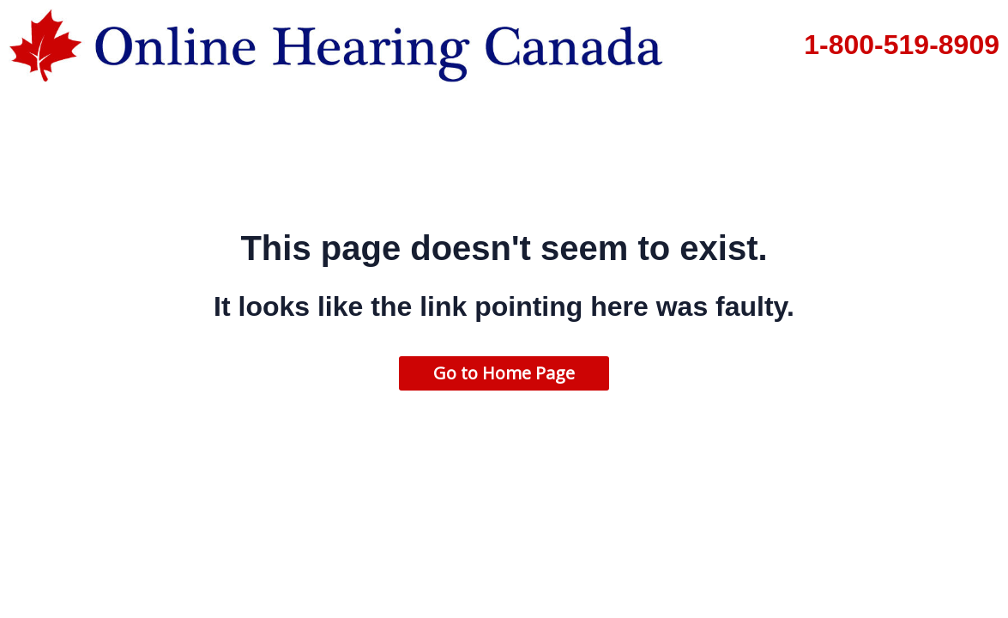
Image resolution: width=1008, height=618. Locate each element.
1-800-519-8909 (901, 44)
